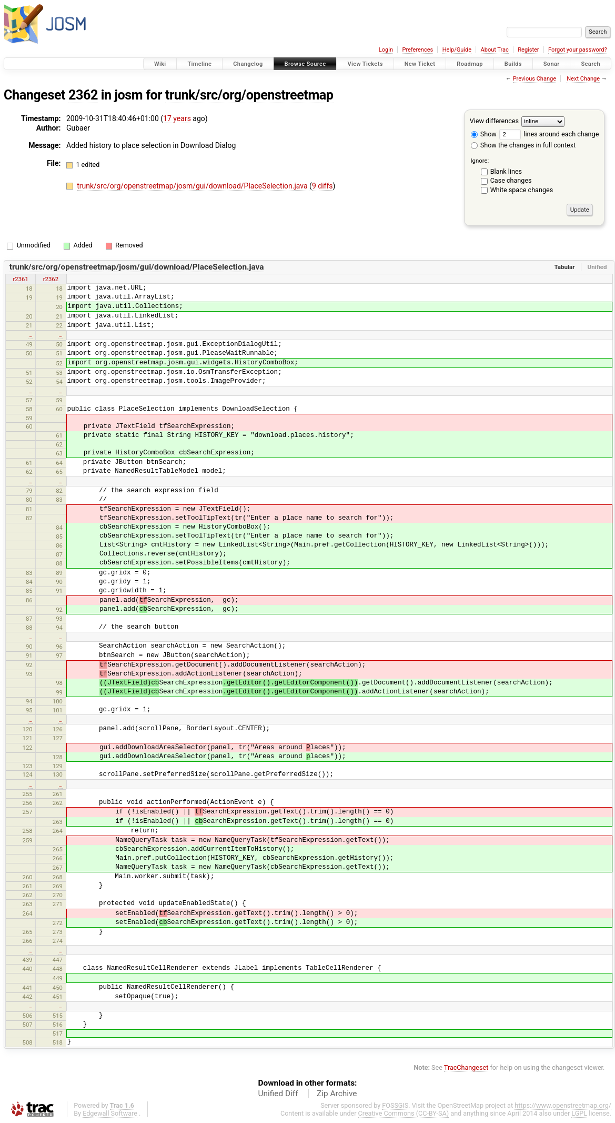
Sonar (551, 64)
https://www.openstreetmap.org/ (563, 1105)
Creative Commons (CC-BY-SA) (403, 1113)
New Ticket (420, 64)
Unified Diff (278, 1093)
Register (528, 49)
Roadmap (470, 64)
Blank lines (506, 171)
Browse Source (305, 64)
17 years (177, 118)
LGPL (579, 1113)
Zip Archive (337, 1093)
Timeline (199, 64)
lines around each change (549, 134)
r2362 (50, 279)
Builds (513, 64)
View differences (494, 121)
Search (590, 64)
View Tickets (364, 64)
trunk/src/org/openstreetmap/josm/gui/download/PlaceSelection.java (193, 186)
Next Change (583, 78)
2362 (83, 95)
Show (484, 134)
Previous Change (534, 78)
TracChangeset (466, 1067)
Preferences (417, 49)
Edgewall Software (110, 1113)
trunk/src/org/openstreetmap (249, 95)
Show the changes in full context (523, 145)
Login (386, 49)
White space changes (521, 190)
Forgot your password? (577, 49)
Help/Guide (456, 49)
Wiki (160, 64)
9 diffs (322, 186)
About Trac (495, 49)
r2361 (20, 279)
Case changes (511, 180)
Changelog (248, 64)
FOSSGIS (395, 1105)
